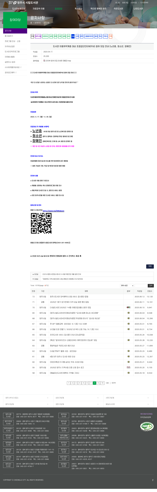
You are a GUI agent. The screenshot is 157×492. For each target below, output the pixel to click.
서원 (83, 36)
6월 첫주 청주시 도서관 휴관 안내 (62, 357)
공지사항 (8, 31)
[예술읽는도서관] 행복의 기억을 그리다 (64, 374)
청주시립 (39, 36)
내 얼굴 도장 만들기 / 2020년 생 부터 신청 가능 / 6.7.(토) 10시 (74, 330)
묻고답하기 (9, 36)
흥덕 (88, 36)
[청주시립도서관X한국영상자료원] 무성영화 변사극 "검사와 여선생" (75, 319)
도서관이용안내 (18, 8)
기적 (121, 36)
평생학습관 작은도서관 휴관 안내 (62, 346)
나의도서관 (138, 8)
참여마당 (58, 8)
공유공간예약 (11, 73)
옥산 (110, 36)
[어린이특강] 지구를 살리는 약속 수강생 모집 (66, 363)
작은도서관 (118, 8)
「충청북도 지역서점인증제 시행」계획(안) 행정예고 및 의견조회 (63, 279)
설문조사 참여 (10, 62)
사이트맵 (134, 3)
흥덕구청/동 (9, 405)
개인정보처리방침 (146, 414)
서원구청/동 (110, 398)
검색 (150, 286)
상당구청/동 (60, 398)
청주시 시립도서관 (25, 2)
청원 (58, 36)
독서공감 (78, 8)
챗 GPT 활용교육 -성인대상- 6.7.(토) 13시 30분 (68, 324)
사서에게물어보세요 (13, 67)
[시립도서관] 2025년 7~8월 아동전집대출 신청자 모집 (70, 308)
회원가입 (125, 3)
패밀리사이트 (110, 405)
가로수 (116, 36)
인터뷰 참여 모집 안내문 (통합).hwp (57, 61)
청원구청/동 (60, 405)
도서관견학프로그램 (12, 52)
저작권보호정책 (145, 418)
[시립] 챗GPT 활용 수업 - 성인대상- (63, 352)
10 (102, 383)
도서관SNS (144, 3)
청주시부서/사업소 (11, 398)
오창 (63, 36)
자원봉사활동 (10, 57)
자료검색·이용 (38, 8)
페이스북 (153, 480)
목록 (150, 267)
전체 (32, 36)
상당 (53, 36)
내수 (73, 36)
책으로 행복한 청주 (98, 8)
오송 (78, 36)
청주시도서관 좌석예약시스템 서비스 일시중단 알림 (69, 297)
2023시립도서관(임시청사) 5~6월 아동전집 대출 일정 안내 (62, 275)
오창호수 (47, 36)
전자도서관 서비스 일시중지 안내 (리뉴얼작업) (67, 335)
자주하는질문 (10, 47)
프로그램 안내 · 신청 (12, 41)
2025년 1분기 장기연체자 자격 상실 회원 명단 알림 (69, 303)
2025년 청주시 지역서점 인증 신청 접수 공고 (67, 368)
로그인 (117, 3)
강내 (105, 36)
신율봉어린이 (97, 36)
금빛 (68, 36)
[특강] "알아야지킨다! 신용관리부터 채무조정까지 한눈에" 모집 (73, 341)
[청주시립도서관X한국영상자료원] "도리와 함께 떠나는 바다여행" (74, 314)
